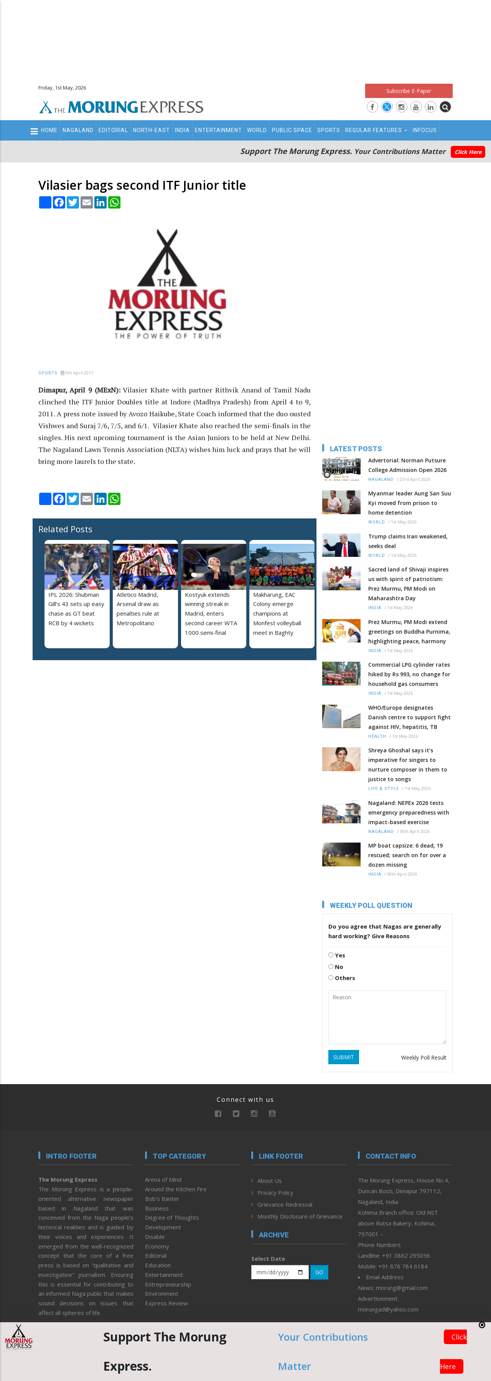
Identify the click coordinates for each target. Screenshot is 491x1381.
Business (157, 1208)
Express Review (166, 1303)
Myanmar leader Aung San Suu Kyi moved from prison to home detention (409, 503)
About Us (269, 1180)
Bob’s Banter (162, 1198)
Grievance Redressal (284, 1204)
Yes (336, 955)
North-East (151, 130)
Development (163, 1227)
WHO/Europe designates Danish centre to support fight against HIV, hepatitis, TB (409, 717)
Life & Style (383, 788)
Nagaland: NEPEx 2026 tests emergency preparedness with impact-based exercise (408, 812)
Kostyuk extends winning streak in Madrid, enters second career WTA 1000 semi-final (211, 613)
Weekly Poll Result (424, 1057)
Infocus (425, 130)
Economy (157, 1246)
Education (158, 1265)
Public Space (292, 130)
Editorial (113, 130)
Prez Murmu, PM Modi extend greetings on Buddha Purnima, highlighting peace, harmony (409, 631)
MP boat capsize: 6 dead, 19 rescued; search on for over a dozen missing (407, 855)
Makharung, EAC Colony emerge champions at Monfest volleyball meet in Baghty (277, 613)
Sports (328, 130)
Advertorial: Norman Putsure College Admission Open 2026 (407, 465)
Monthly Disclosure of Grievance (300, 1216)
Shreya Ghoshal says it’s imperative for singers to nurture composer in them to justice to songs (407, 765)
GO (319, 1272)
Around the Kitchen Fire (176, 1189)
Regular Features (376, 130)
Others (341, 978)
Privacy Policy (275, 1192)
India (182, 130)
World (257, 130)
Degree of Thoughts (172, 1217)
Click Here (468, 152)
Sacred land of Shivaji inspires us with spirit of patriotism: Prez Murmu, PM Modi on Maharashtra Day (408, 584)
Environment (161, 1293)
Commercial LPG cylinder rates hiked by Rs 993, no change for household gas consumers (409, 674)
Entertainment (218, 130)
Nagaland (78, 130)
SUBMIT (343, 1057)
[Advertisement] (245, 38)
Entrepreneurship (168, 1284)
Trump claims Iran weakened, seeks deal (408, 541)
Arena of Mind (163, 1179)
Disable (155, 1236)
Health (377, 736)
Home (49, 130)
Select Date (268, 1258)
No (335, 966)
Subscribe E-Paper (408, 90)
